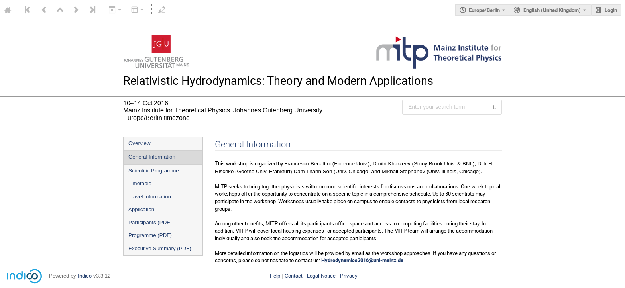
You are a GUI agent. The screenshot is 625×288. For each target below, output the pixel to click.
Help (275, 275)
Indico (85, 275)
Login (611, 10)
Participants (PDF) (150, 222)
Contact (294, 275)
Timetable (139, 183)
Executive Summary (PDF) (159, 248)
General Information (151, 157)
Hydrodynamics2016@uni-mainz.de (362, 260)
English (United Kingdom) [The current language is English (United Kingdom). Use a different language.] (552, 10)
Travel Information (149, 197)
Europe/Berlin (484, 10)
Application (141, 209)
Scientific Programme (153, 171)
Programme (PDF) (150, 235)
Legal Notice (321, 275)
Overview (139, 143)
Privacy (349, 275)
